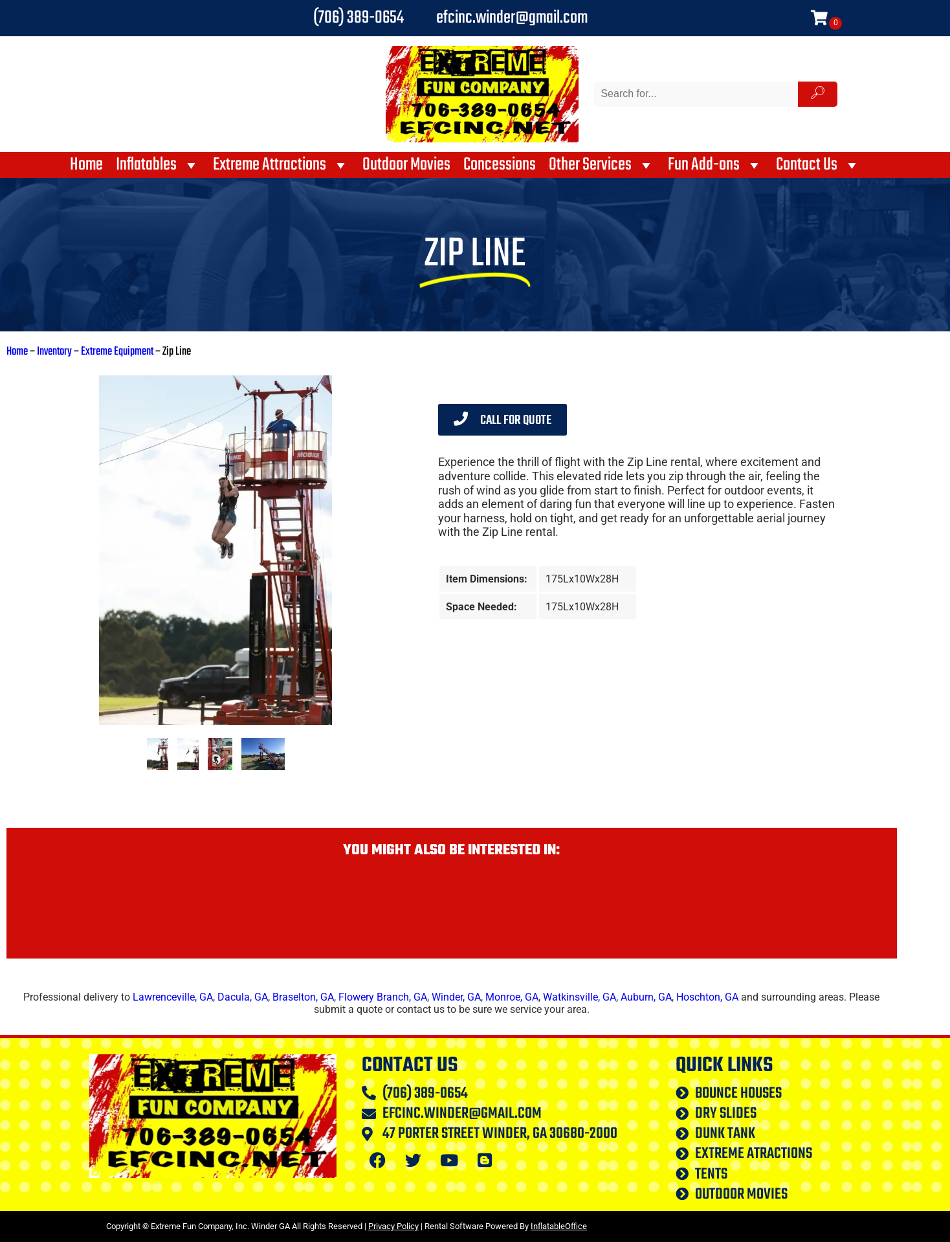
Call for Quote (502, 420)
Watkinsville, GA (579, 997)
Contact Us (818, 165)
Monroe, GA (511, 997)
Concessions (499, 165)
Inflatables (158, 165)
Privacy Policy (393, 1226)
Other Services (602, 165)
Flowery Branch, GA (382, 997)
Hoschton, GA (707, 997)
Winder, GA (456, 997)
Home (86, 165)
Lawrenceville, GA (173, 997)
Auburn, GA (646, 997)
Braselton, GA (303, 997)
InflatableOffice (559, 1226)
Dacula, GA (242, 997)
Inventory (54, 351)
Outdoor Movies (406, 165)
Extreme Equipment (117, 351)
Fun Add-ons (715, 165)
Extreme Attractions (281, 165)
